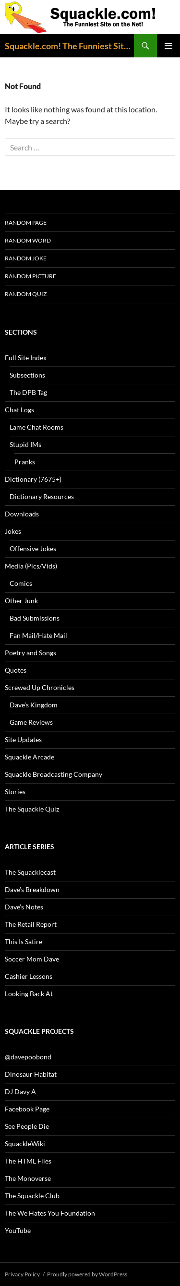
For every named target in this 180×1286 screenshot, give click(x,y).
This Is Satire (23, 941)
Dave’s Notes (24, 907)
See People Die (27, 1126)
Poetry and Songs (30, 653)
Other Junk (21, 600)
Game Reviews (31, 722)
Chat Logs (19, 410)
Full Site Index (26, 357)
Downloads (22, 514)
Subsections (27, 375)
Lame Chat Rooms (36, 427)
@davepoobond (28, 1057)
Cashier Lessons (28, 976)
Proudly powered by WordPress (87, 1274)
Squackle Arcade (29, 757)
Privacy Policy (22, 1274)
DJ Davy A (20, 1091)
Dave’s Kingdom (34, 705)
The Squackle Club (32, 1195)
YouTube (18, 1230)
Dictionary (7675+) (33, 479)
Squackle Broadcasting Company (53, 774)
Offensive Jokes (33, 548)
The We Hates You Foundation (50, 1213)
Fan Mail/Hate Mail (38, 635)
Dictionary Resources (42, 496)
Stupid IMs (25, 444)
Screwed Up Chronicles (39, 687)
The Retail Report (31, 924)
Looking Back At (29, 993)
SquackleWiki (25, 1143)
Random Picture (30, 276)
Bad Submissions (35, 618)
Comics (21, 583)
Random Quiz (26, 294)
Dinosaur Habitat (31, 1074)
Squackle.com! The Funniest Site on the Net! (69, 46)
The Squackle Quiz (32, 809)
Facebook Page (27, 1109)
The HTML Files (28, 1161)
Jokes (13, 531)
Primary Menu (168, 45)
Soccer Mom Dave (32, 959)
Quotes (15, 670)
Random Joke (26, 258)
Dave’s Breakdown (32, 889)
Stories (15, 791)
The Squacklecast (30, 872)
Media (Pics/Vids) (31, 566)
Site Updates (23, 739)
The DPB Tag (28, 392)
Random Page (26, 222)
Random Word (28, 240)
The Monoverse (28, 1178)
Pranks (24, 462)
